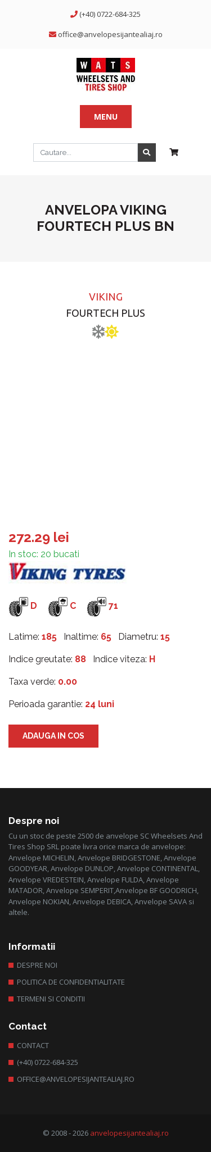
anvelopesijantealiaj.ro (129, 1133)
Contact (33, 1045)
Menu (106, 116)
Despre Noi (37, 965)
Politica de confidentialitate (71, 982)
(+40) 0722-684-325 (110, 14)
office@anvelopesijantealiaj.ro (110, 34)
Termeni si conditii (51, 999)
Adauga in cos (53, 735)
